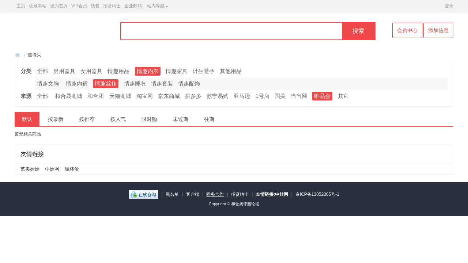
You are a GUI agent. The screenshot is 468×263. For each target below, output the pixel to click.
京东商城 (169, 96)
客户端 (192, 194)
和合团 (95, 96)
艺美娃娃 (29, 169)
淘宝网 (144, 96)
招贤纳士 (112, 5)
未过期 (180, 119)
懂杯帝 (72, 169)
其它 (343, 96)
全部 (42, 71)
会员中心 (407, 30)
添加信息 (438, 30)
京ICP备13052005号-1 (317, 194)
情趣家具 (177, 71)
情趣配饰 (189, 83)
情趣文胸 (48, 83)
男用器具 (64, 71)
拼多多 (193, 96)
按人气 (118, 119)
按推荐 (87, 119)
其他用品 (231, 71)
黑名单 (172, 194)
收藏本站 (37, 5)
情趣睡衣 (135, 83)
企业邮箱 (133, 5)
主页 (20, 5)
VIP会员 (79, 5)
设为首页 (59, 5)
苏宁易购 (218, 96)
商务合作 (215, 194)
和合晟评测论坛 (245, 204)
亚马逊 (242, 96)
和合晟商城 (68, 96)
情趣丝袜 (106, 83)
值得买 (34, 54)
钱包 (95, 5)
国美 (280, 96)
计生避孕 (204, 71)
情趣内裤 (77, 83)
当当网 (299, 96)
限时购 (149, 119)
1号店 (262, 96)
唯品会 (322, 96)
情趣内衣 (148, 71)
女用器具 (91, 71)
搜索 (358, 31)
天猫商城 (120, 96)
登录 (449, 5)
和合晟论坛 (17, 55)
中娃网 (52, 169)
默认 (27, 119)
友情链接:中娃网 (272, 194)
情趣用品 (118, 71)
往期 (209, 119)
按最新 (55, 119)
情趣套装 (162, 83)
